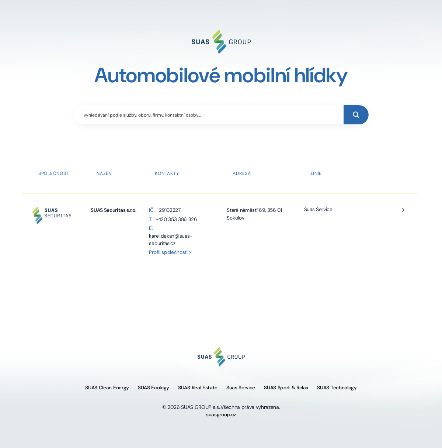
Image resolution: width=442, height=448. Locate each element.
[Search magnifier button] (356, 114)
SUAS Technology (336, 388)
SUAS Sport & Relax (286, 388)
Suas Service (318, 209)
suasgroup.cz (221, 414)
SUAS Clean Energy (107, 388)
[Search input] (212, 115)
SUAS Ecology (153, 388)
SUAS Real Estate (197, 388)
